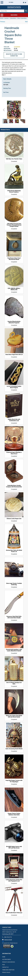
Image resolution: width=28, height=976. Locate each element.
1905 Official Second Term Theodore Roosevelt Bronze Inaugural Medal (14, 225)
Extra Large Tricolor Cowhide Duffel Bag (14, 584)
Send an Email (8, 939)
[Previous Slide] (4, 109)
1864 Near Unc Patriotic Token (14, 159)
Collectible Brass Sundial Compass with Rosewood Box (14, 486)
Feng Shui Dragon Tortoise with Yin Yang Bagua (14, 781)
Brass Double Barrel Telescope (14, 912)
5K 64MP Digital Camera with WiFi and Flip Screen (14, 847)
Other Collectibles (22, 18)
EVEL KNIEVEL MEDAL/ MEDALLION (14, 289)
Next (26, 21)
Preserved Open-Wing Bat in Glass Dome (14, 453)
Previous (2, 21)
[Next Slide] (24, 109)
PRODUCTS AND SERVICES (8, 962)
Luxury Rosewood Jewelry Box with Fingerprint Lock (14, 880)
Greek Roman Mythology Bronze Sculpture (14, 191)
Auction (6, 18)
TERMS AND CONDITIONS (8, 969)
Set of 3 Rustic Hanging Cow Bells (14, 683)
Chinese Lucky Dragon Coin (14, 518)
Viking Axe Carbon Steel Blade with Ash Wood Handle (14, 716)
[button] (5, 121)
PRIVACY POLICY (6, 972)
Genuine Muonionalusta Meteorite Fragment (14, 322)
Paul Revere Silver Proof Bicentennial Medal (13, 258)
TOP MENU (7, 2)
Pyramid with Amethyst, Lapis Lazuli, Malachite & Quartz (14, 650)
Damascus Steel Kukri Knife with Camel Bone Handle (14, 617)
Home (1, 18)
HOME (3, 956)
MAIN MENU (9, 15)
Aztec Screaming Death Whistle (14, 748)
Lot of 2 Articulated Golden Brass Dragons (14, 387)
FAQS (3, 964)
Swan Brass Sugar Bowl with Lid (14, 354)
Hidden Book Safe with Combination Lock (14, 420)
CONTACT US (5, 967)
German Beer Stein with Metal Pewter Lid (14, 551)
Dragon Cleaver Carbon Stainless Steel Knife (14, 814)
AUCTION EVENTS (6, 959)
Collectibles (13, 18)
